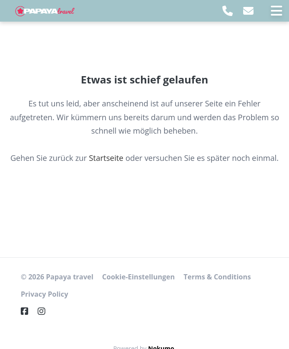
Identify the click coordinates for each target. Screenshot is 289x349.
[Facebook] (28, 311)
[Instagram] (45, 311)
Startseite (106, 158)
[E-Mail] (248, 10)
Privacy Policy (44, 294)
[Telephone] (227, 10)
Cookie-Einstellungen (138, 277)
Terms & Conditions (217, 277)
